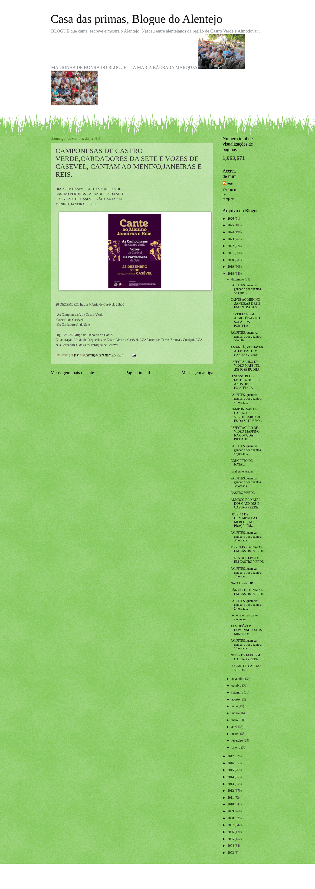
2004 (231, 845)
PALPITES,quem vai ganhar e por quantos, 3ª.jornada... (246, 482)
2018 (231, 273)
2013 (231, 784)
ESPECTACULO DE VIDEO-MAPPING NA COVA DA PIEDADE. (244, 433)
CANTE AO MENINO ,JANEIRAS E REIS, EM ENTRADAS (245, 303)
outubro (236, 685)
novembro (238, 679)
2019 (231, 266)
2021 (231, 253)
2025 (231, 225)
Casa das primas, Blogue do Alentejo (136, 18)
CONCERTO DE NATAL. (241, 462)
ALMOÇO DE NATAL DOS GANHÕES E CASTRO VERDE (245, 503)
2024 (231, 232)
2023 (231, 239)
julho (235, 706)
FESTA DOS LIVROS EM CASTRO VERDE (247, 560)
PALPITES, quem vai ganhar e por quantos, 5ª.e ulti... (246, 336)
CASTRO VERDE (242, 493)
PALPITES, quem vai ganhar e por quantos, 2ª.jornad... (246, 604)
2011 (231, 797)
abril (234, 727)
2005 (231, 839)
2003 (231, 852)
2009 (231, 811)
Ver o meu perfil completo (229, 194)
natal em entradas (241, 471)
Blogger (183, 880)
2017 (231, 756)
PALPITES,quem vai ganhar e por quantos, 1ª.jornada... (246, 644)
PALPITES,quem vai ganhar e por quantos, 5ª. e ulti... (246, 289)
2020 (231, 260)
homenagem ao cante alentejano (243, 617)
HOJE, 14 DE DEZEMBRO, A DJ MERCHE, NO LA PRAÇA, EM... (244, 520)
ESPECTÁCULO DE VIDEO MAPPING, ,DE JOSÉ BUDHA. (245, 365)
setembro (237, 692)
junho (235, 713)
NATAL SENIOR (241, 583)
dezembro (238, 279)
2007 (231, 825)
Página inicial (137, 372)
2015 (231, 770)
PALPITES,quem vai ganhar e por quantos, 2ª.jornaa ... (246, 572)
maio (235, 720)
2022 (231, 246)
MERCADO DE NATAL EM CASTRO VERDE (247, 549)
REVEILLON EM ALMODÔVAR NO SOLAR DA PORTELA (245, 320)
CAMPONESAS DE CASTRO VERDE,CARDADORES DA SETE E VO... (246, 415)
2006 (231, 832)
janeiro (236, 747)
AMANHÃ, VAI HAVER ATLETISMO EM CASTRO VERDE (246, 351)
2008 (231, 818)
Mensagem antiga (197, 372)
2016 (231, 763)
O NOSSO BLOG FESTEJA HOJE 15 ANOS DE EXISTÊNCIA (244, 382)
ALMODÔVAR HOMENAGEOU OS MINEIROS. (246, 630)
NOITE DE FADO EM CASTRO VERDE (245, 657)
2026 (231, 218)
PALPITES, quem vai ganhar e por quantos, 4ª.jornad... (246, 398)
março (235, 734)
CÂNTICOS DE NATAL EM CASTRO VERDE (247, 592)
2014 (231, 777)
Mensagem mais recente (72, 372)
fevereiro (237, 740)
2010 (231, 804)
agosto (235, 699)
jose (230, 183)
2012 (231, 790)
